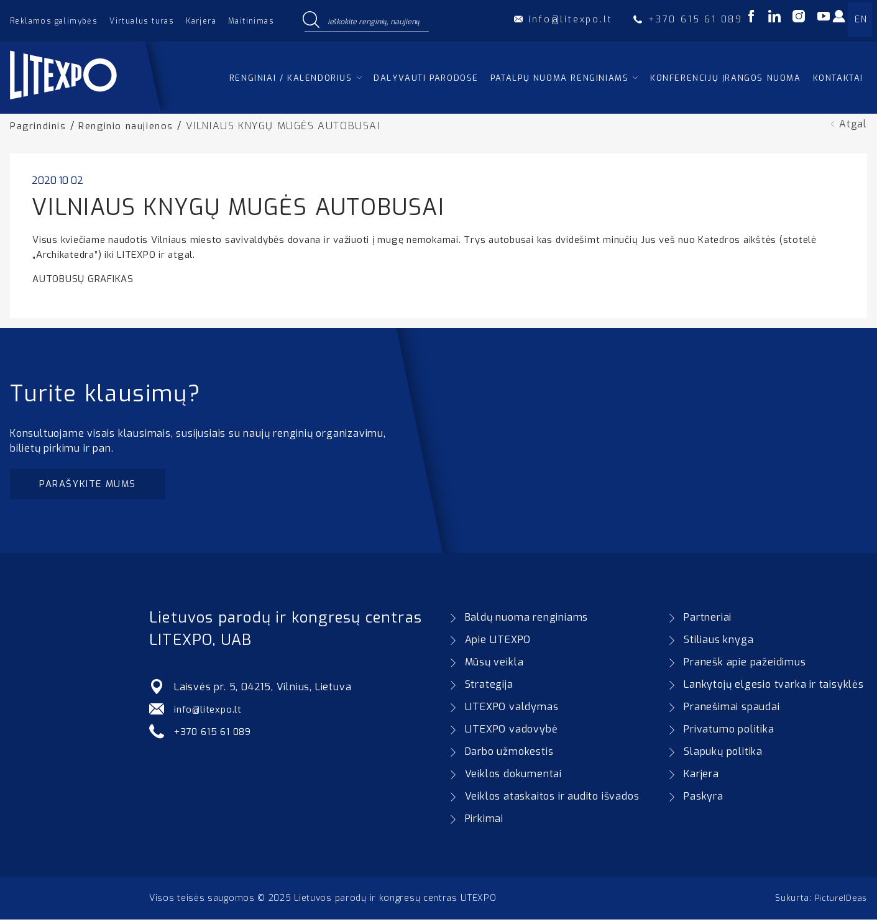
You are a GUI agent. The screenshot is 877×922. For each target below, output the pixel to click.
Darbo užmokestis (509, 753)
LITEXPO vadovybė (511, 731)
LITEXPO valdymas (512, 709)
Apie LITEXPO (498, 642)
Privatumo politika (729, 731)
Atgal (853, 123)
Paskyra (703, 798)
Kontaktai (838, 78)
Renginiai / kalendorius (290, 78)
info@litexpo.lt (210, 711)
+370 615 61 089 (215, 734)
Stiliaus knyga (718, 642)
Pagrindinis (40, 125)
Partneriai (708, 619)
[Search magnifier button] (311, 20)
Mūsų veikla (494, 664)
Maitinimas (251, 21)
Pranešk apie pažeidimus (745, 664)
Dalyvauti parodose (426, 78)
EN (861, 19)
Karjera (201, 21)
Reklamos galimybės (54, 21)
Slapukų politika (723, 753)
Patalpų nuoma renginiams (559, 78)
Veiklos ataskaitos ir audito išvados (552, 798)
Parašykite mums (91, 484)
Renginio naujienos (131, 125)
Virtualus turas (141, 21)
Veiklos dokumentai (513, 776)
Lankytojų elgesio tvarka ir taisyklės (774, 686)
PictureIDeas (839, 900)
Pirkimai (484, 821)
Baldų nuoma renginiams (527, 619)
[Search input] (375, 20)
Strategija (489, 686)
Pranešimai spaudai (731, 709)
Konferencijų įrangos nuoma (725, 78)
